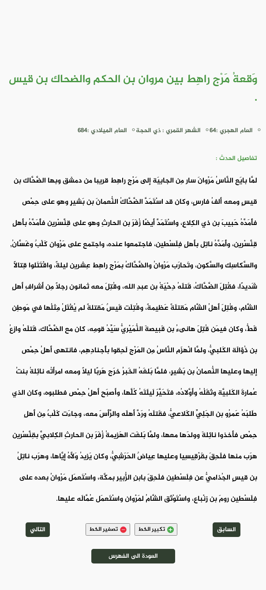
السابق (226, 530)
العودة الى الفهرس (133, 556)
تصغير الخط (108, 529)
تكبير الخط (156, 529)
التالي (37, 530)
